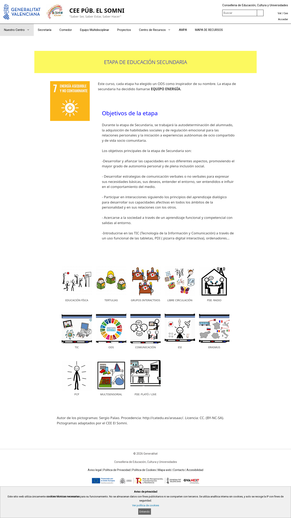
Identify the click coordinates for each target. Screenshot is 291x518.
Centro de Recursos (157, 30)
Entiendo (144, 511)
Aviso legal (94, 470)
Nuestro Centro (19, 30)
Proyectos (124, 30)
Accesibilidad (195, 470)
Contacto (179, 470)
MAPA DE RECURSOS (209, 30)
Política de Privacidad (116, 470)
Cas (286, 13)
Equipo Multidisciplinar (94, 30)
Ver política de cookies (145, 505)
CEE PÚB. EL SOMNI (96, 10)
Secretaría (44, 30)
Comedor (65, 30)
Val (279, 13)
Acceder (283, 19)
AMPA (183, 30)
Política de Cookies (144, 470)
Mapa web (164, 470)
